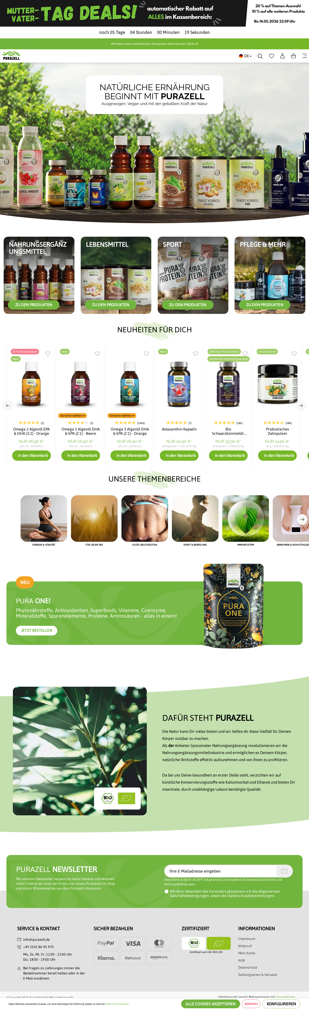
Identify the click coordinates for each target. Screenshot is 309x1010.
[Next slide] (301, 405)
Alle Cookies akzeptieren (210, 1004)
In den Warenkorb (31, 455)
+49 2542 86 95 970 (38, 947)
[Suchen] (260, 56)
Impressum (246, 939)
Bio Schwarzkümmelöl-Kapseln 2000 (228, 431)
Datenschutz (247, 967)
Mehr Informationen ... (118, 1003)
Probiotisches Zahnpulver (277, 431)
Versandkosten (285, 997)
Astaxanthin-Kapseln (179, 429)
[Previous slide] (7, 405)
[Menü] (304, 56)
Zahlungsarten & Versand (257, 975)
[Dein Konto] (282, 56)
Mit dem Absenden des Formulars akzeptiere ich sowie (225, 893)
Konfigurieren (281, 1004)
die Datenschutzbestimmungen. (248, 895)
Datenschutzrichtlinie (261, 879)
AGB (241, 960)
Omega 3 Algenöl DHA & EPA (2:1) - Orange (130, 431)
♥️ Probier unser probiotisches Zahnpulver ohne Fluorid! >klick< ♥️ (154, 43)
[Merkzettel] (271, 56)
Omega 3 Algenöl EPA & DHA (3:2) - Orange (31, 431)
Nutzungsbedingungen (179, 884)
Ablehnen (251, 1003)
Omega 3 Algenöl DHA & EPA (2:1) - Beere (81, 431)
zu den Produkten (110, 305)
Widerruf (245, 946)
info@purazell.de (36, 939)
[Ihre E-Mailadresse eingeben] (220, 871)
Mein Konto (246, 953)
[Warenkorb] (293, 56)
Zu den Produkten (33, 305)
